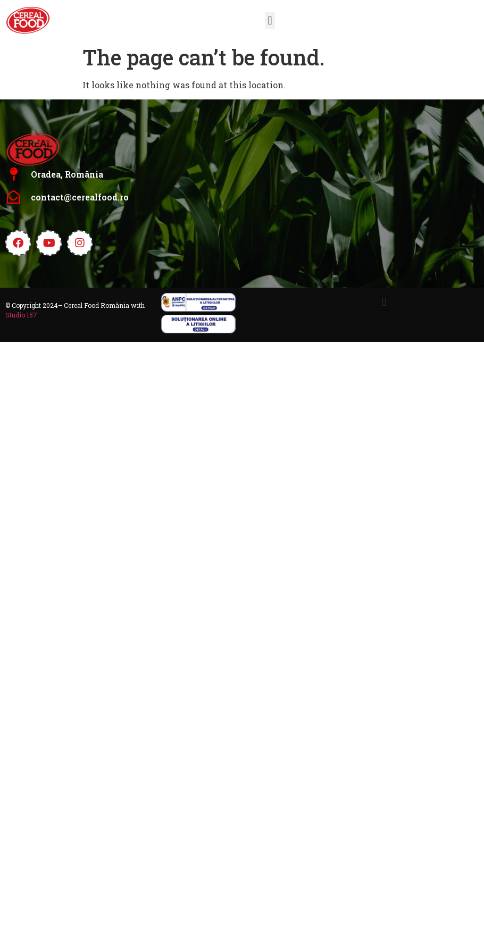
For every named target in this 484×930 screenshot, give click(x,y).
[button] (270, 20)
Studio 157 (21, 315)
